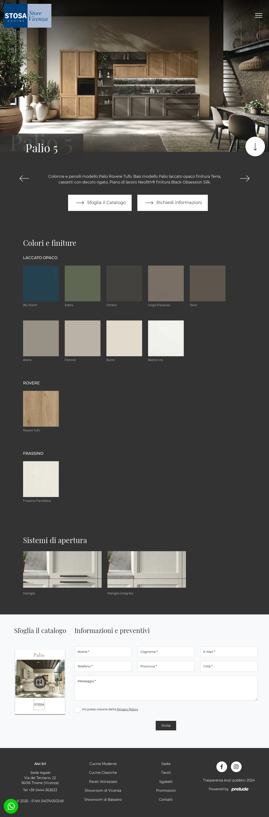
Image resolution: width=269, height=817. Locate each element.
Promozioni (166, 790)
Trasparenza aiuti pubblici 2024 (229, 780)
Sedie (165, 764)
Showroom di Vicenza (103, 790)
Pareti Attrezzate (103, 782)
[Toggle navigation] (258, 15)
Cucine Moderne (103, 764)
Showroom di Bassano (103, 799)
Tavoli (166, 772)
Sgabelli (166, 782)
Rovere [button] (31, 383)
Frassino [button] (33, 453)
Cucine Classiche (103, 772)
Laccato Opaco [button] (40, 258)
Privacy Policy (127, 709)
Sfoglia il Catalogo (100, 203)
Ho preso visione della (110, 709)
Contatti (166, 799)
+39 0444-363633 (43, 790)
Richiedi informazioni (172, 203)
